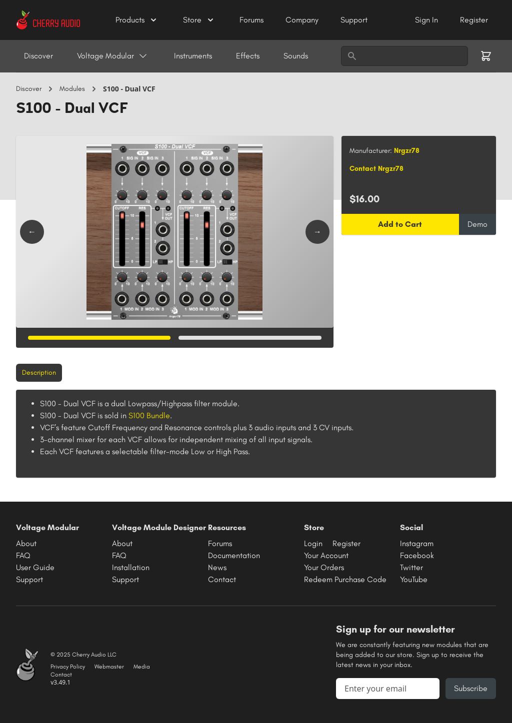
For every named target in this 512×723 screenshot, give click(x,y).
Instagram (417, 543)
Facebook (417, 555)
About (26, 543)
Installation (131, 567)
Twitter (411, 567)
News (217, 567)
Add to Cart (400, 224)
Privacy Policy (67, 666)
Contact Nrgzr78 (377, 168)
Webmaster (109, 666)
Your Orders (324, 567)
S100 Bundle (149, 415)
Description (39, 372)
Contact (222, 579)
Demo (478, 224)
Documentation (234, 555)
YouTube (414, 579)
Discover (38, 55)
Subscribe (471, 688)
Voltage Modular (112, 56)
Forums (253, 19)
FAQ (23, 555)
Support (354, 19)
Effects (248, 55)
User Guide (35, 567)
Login (313, 543)
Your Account (326, 555)
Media (142, 666)
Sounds (296, 55)
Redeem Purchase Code (345, 579)
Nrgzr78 (407, 150)
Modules (72, 88)
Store (199, 20)
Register (474, 19)
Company (303, 19)
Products (137, 20)
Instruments (193, 55)
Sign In (427, 19)
